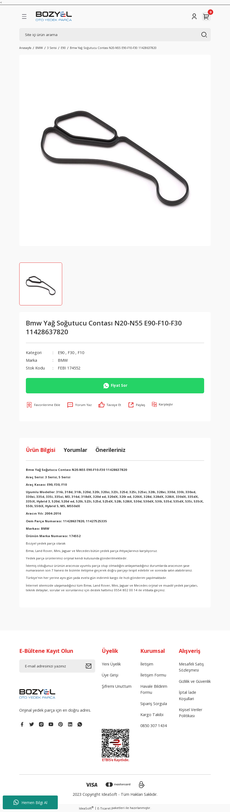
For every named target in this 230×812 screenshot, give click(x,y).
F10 (81, 352)
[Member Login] (194, 16)
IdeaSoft (86, 808)
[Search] (115, 34)
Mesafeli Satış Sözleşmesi (191, 667)
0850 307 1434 (153, 725)
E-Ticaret (104, 808)
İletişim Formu (153, 675)
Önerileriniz (110, 450)
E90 (61, 352)
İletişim (146, 664)
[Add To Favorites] (43, 405)
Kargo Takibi (151, 714)
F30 (71, 352)
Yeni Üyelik (111, 664)
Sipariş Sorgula (153, 703)
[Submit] (90, 666)
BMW (63, 360)
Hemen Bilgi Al (30, 802)
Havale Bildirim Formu (153, 689)
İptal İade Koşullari (187, 695)
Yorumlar (75, 450)
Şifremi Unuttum (117, 686)
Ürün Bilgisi (40, 450)
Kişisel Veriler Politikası (190, 712)
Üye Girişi (110, 675)
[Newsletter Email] (57, 666)
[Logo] (54, 16)
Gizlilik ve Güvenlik (195, 681)
